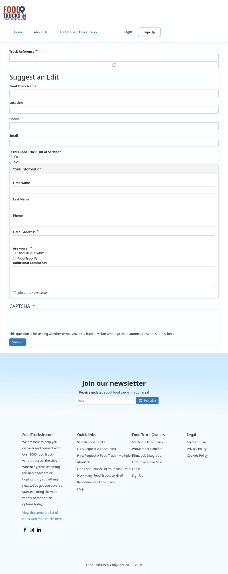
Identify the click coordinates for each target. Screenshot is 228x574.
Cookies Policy (197, 455)
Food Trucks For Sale (147, 462)
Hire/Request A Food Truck (78, 32)
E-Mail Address (24, 232)
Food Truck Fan (26, 258)
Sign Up (149, 32)
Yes (14, 156)
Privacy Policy (196, 449)
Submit (17, 342)
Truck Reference (22, 51)
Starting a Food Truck (147, 442)
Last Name (21, 199)
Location (16, 102)
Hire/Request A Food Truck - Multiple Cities (108, 455)
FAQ (80, 489)
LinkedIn (39, 530)
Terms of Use (196, 442)
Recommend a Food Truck (96, 482)
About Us (40, 32)
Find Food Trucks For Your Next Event (104, 469)
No (13, 162)
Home (18, 32)
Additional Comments (30, 263)
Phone (14, 119)
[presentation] (43, 323)
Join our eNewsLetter (30, 292)
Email (13, 135)
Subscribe (150, 400)
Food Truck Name (23, 86)
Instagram (32, 530)
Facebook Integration (147, 455)
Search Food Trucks (91, 442)
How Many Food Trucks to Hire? (100, 475)
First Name (21, 183)
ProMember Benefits (147, 449)
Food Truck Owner (28, 253)
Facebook (24, 530)
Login (128, 32)
